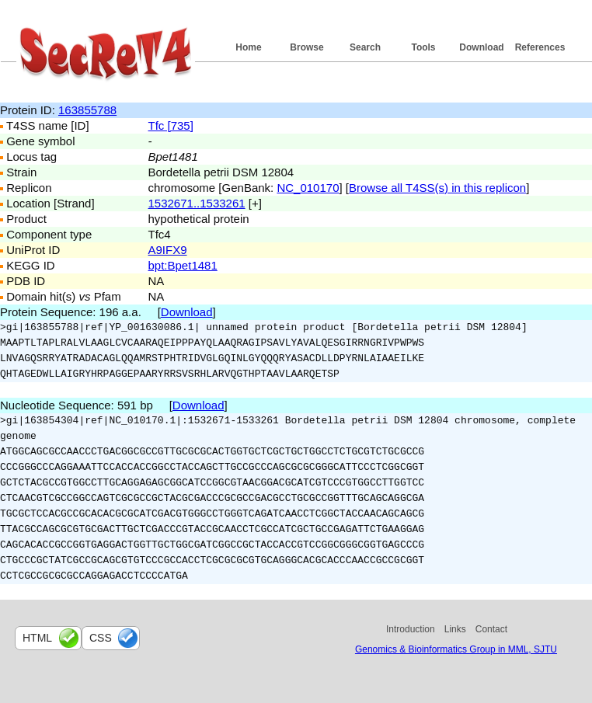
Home (248, 47)
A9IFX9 (167, 249)
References (540, 47)
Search (365, 47)
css (100, 638)
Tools (423, 47)
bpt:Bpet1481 (183, 265)
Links (455, 629)
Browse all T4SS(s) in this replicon (437, 187)
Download (481, 47)
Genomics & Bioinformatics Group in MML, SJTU (456, 649)
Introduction (410, 629)
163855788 (87, 110)
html (37, 638)
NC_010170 (308, 187)
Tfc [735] (170, 125)
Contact (491, 629)
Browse (306, 47)
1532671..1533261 (197, 203)
